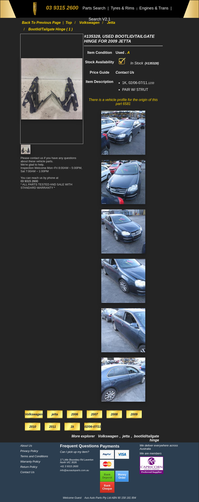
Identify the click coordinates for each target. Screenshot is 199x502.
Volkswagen (89, 22)
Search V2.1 (99, 19)
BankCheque (107, 487)
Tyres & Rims (123, 8)
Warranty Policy (30, 461)
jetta (111, 22)
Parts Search (95, 8)
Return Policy (28, 466)
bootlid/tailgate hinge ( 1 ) (50, 29)
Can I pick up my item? (74, 451)
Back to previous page (42, 22)
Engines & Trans (154, 8)
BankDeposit (107, 476)
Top (69, 22)
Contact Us (27, 472)
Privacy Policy (29, 451)
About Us (26, 445)
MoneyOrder (122, 476)
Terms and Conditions (34, 456)
